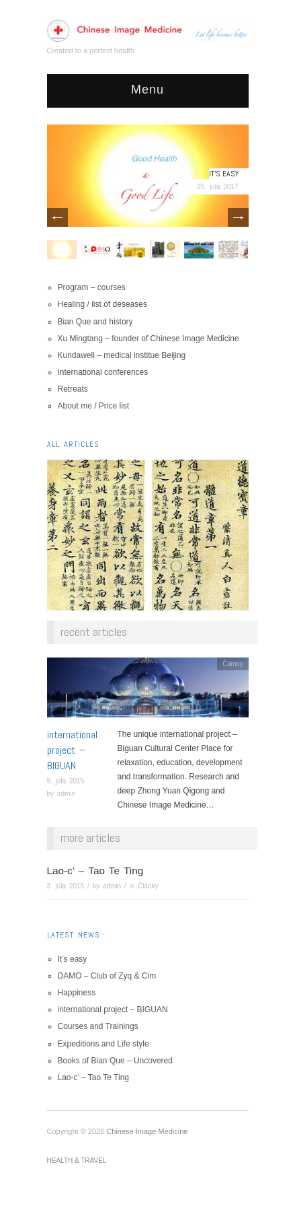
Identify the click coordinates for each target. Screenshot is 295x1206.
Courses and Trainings (98, 1026)
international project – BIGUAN (72, 750)
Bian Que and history (95, 321)
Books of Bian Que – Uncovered (115, 1060)
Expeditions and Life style (103, 1044)
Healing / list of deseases (102, 304)
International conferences (103, 372)
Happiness (77, 992)
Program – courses (92, 287)
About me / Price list (94, 406)
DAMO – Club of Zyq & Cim (107, 976)
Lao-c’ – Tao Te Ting (95, 870)
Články (232, 664)
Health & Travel (77, 1160)
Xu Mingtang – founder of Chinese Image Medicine (148, 338)
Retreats (73, 389)
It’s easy (224, 173)
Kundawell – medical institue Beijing (122, 355)
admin (66, 793)
